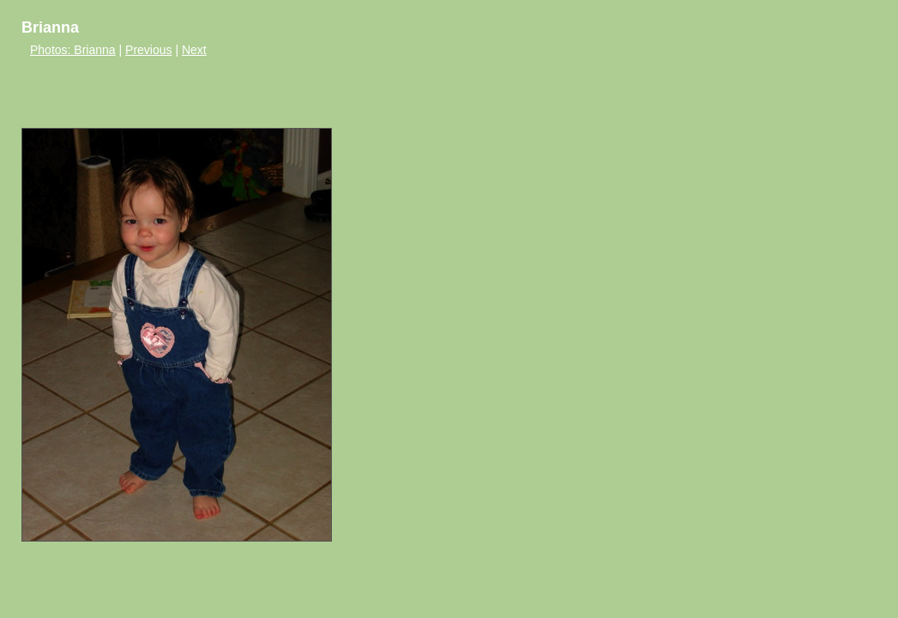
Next (194, 50)
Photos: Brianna (73, 50)
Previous (148, 50)
